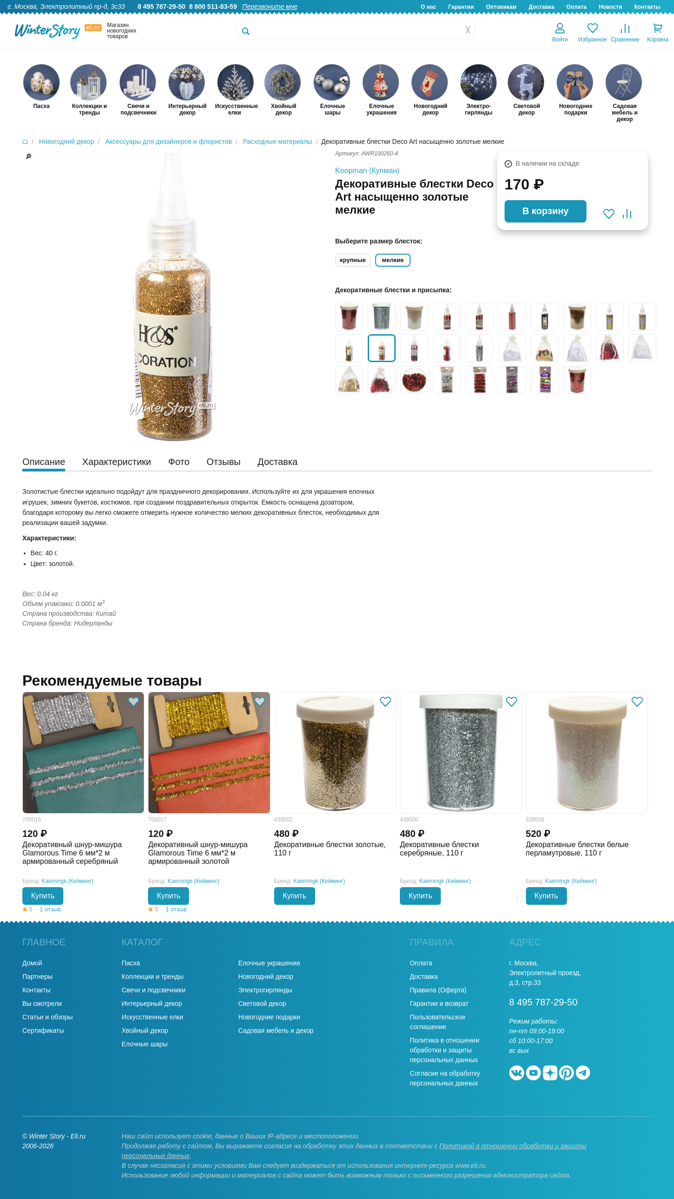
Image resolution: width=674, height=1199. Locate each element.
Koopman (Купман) (367, 171)
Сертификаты (43, 1030)
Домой (32, 963)
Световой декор (262, 1003)
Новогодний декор (265, 976)
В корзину (545, 211)
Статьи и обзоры (47, 1017)
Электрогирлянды (265, 990)
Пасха (130, 963)
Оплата (576, 7)
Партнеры (37, 976)
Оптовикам (501, 7)
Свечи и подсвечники (153, 990)
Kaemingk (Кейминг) (68, 881)
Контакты (647, 7)
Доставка (541, 7)
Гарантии (461, 7)
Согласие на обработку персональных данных (445, 1078)
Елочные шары (144, 1044)
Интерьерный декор (151, 1003)
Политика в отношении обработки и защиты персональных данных (444, 1050)
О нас (428, 7)
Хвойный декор (144, 1030)
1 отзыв (50, 909)
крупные (353, 259)
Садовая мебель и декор (276, 1030)
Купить (43, 896)
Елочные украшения (269, 963)
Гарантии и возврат (439, 1003)
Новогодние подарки (269, 1017)
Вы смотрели (42, 1003)
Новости (610, 7)
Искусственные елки (152, 1017)
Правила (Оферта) (438, 990)
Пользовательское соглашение (437, 1022)
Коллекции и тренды (152, 976)
